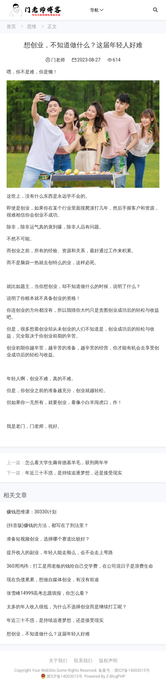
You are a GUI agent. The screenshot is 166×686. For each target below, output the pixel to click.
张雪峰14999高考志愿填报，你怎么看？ (48, 593)
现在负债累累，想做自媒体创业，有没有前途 (53, 579)
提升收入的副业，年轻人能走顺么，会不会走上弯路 (60, 552)
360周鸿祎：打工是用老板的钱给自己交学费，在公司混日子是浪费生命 (80, 566)
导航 (94, 10)
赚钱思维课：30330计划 (31, 511)
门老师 (58, 59)
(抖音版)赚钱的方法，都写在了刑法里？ (47, 525)
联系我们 (83, 660)
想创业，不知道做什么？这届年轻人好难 (48, 633)
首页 (11, 26)
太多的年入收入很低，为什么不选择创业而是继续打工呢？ (67, 606)
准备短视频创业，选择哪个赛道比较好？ (48, 539)
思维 (31, 26)
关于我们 (58, 660)
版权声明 (108, 660)
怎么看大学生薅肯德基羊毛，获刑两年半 (66, 462)
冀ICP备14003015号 (132, 670)
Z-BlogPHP (115, 676)
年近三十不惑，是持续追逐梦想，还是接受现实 (73, 472)
